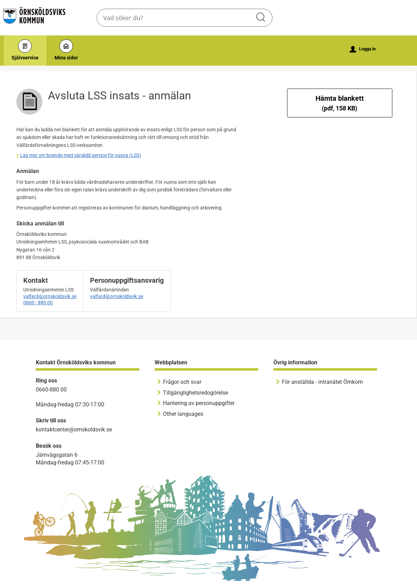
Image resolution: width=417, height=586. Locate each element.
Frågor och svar (182, 382)
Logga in (363, 49)
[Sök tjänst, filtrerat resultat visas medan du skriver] (184, 18)
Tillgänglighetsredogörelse (195, 392)
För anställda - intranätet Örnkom (322, 382)
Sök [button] (261, 18)
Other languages (183, 414)
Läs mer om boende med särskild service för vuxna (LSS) (80, 155)
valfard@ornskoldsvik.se (49, 296)
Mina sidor (66, 49)
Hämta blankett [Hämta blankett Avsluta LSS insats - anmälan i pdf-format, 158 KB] (340, 103)
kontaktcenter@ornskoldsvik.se (74, 429)
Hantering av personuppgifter (199, 403)
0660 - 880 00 (38, 302)
